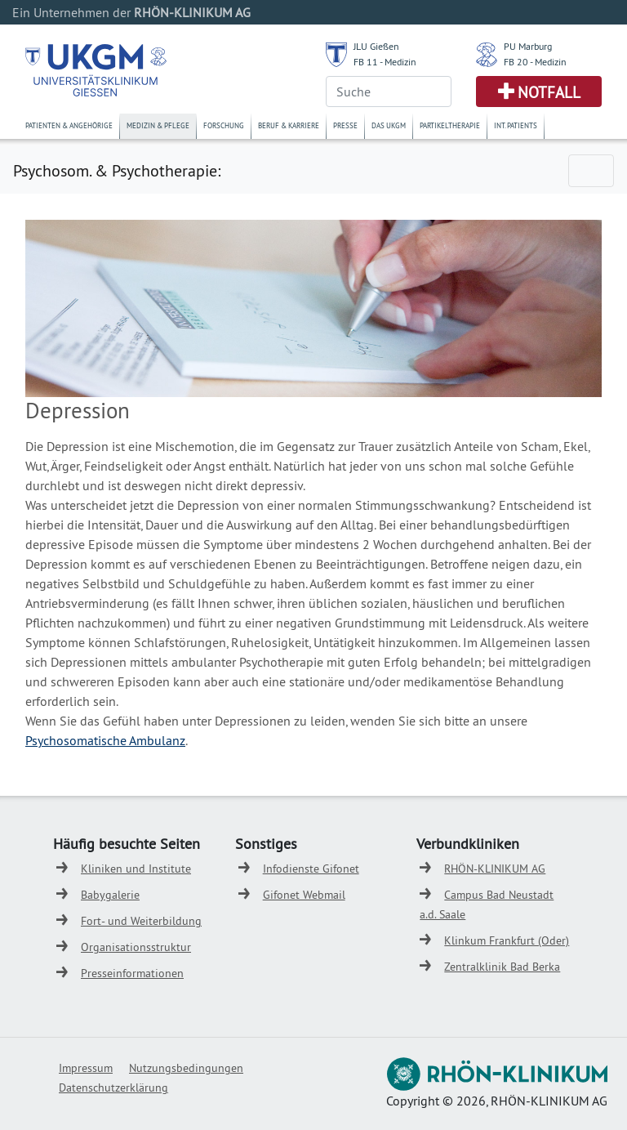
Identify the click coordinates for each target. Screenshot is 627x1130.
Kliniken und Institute (136, 868)
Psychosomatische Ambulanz (105, 740)
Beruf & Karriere (288, 125)
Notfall (549, 92)
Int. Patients (515, 125)
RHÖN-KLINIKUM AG (494, 868)
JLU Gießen (376, 46)
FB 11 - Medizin (385, 62)
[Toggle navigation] (591, 170)
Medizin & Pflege (158, 125)
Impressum (86, 1068)
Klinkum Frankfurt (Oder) (506, 940)
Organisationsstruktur (136, 947)
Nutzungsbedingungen (186, 1068)
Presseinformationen (132, 973)
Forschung (223, 125)
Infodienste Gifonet (311, 868)
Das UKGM (388, 125)
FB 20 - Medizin (535, 62)
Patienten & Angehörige (69, 125)
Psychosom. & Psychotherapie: (116, 170)
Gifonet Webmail (304, 894)
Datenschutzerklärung (113, 1087)
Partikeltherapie (450, 125)
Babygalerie (110, 894)
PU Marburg (528, 46)
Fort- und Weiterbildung (141, 920)
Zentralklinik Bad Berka (502, 966)
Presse (345, 125)
